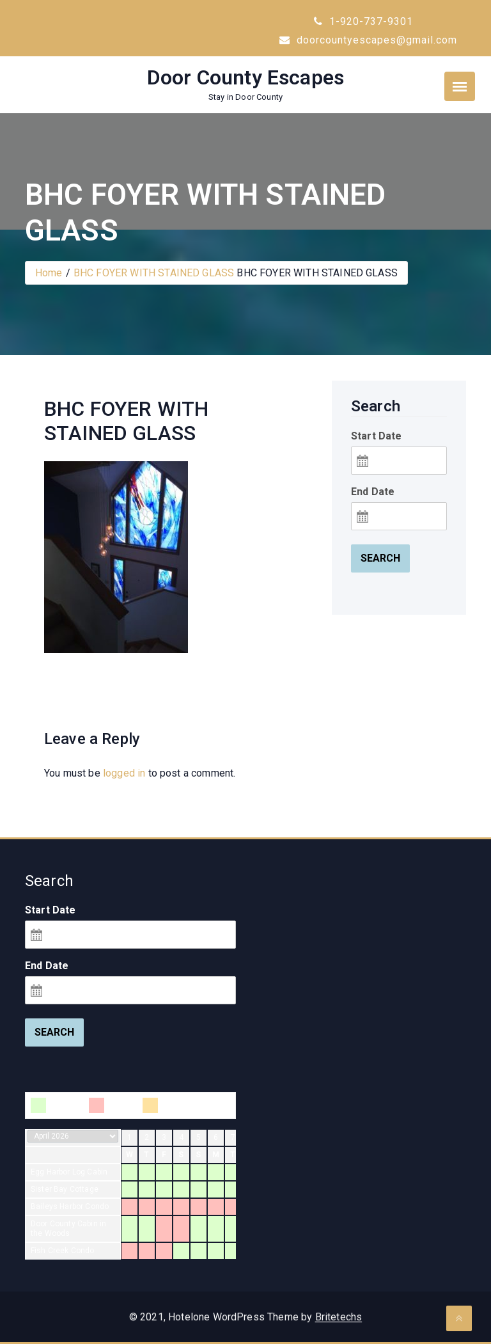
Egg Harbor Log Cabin (69, 1171)
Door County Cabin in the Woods (68, 1228)
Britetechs (338, 1326)
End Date (372, 492)
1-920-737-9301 (363, 21)
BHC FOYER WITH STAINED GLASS (154, 273)
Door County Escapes (245, 77)
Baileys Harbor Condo (70, 1206)
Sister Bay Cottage (64, 1189)
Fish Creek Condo (63, 1250)
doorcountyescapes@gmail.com (368, 40)
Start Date (376, 436)
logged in (124, 773)
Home (49, 273)
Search (380, 558)
